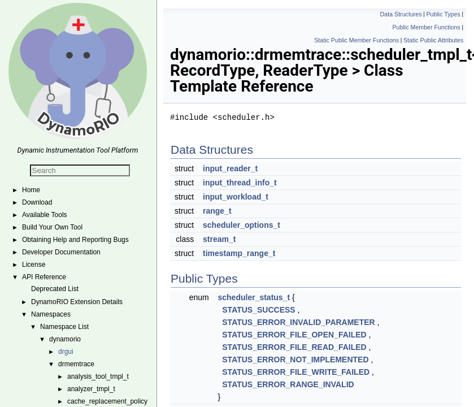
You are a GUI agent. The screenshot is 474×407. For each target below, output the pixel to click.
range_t (217, 210)
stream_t (219, 239)
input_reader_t (230, 168)
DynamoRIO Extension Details (77, 302)
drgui (65, 352)
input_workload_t (235, 196)
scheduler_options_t (241, 225)
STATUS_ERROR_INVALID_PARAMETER (298, 322)
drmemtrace (76, 364)
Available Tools (44, 215)
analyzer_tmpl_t (91, 389)
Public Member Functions (426, 27)
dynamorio (65, 339)
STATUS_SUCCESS (258, 309)
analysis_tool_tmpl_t (98, 376)
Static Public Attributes (433, 40)
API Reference (44, 277)
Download (37, 202)
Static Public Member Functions (356, 40)
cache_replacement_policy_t (110, 401)
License (33, 265)
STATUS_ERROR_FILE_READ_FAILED (294, 347)
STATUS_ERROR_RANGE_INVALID (288, 384)
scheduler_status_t (254, 297)
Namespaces (51, 314)
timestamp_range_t (239, 253)
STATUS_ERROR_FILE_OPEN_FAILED (294, 334)
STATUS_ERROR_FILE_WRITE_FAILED (295, 371)
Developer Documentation (61, 252)
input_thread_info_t (240, 182)
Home (31, 190)
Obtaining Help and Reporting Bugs (75, 240)
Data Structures (401, 14)
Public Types (443, 14)
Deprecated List (55, 289)
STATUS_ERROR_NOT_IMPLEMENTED (295, 359)
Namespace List (64, 327)
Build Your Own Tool (52, 227)
